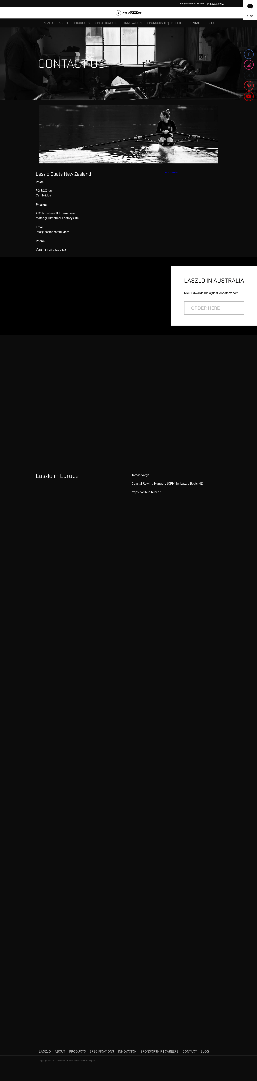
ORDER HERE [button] (205, 308)
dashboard (60, 1060)
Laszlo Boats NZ (171, 172)
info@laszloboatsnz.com (192, 4)
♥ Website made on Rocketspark (81, 1060)
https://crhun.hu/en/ (146, 492)
